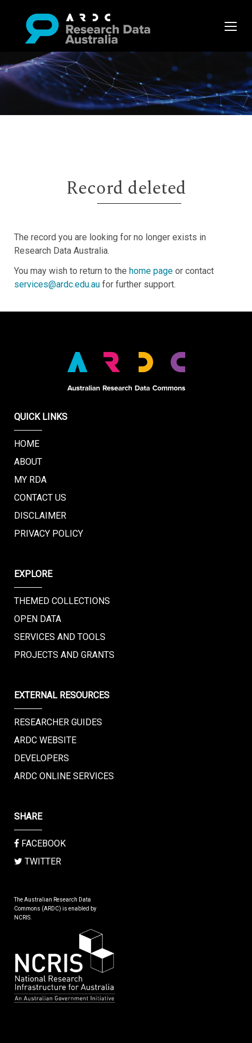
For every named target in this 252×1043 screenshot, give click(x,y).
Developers (41, 758)
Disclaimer (40, 515)
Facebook (40, 843)
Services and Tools (60, 637)
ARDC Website (45, 740)
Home (26, 443)
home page (151, 271)
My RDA (30, 479)
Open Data (37, 619)
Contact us (40, 497)
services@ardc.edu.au (57, 284)
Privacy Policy (48, 533)
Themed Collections (62, 601)
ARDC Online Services (64, 776)
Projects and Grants (64, 654)
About (28, 461)
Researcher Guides (58, 722)
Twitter (37, 861)
